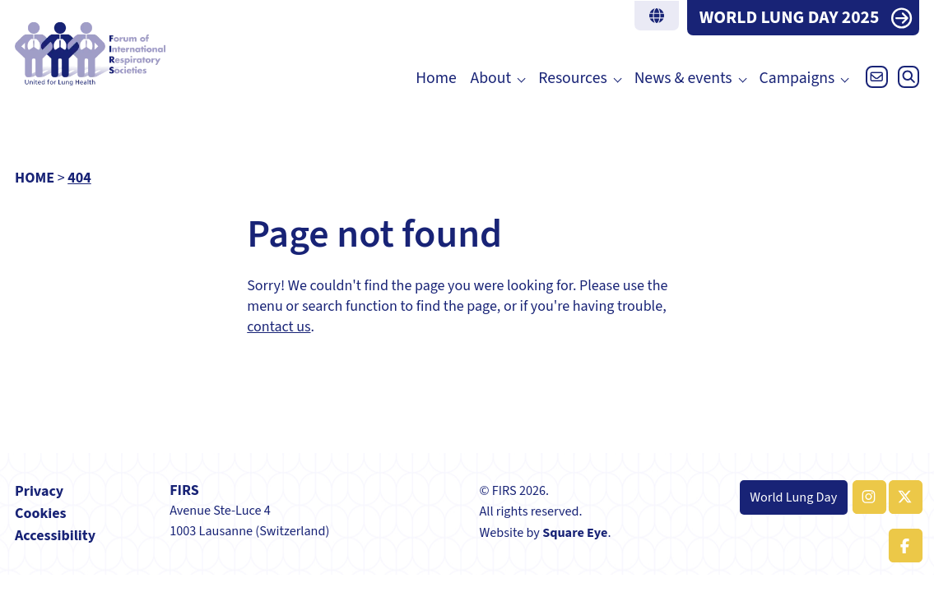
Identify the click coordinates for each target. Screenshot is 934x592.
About (491, 78)
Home (436, 78)
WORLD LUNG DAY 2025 (789, 17)
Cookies (41, 513)
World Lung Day (793, 497)
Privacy (39, 491)
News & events (683, 78)
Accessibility (55, 535)
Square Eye (574, 532)
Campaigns (797, 78)
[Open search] (905, 81)
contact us (278, 327)
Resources (572, 78)
